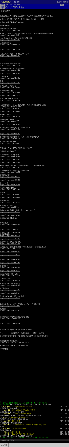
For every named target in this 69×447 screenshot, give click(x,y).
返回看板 (4, 445)
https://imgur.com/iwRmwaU (10, 194)
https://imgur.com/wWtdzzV (10, 215)
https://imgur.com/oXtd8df (10, 30)
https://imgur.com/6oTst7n (10, 95)
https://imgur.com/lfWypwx (10, 267)
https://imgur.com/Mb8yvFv (10, 134)
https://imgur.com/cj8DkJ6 (10, 298)
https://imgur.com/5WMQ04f (10, 92)
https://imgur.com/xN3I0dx (10, 251)
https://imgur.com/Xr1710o (10, 244)
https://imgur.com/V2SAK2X (10, 280)
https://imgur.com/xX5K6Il (10, 138)
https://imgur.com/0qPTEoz (10, 162)
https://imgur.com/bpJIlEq (10, 259)
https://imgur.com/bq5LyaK (10, 73)
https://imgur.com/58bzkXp (10, 78)
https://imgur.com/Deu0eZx (10, 323)
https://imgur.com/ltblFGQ (10, 108)
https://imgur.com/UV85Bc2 (10, 271)
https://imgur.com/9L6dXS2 (10, 285)
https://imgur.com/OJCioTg (10, 248)
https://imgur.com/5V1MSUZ (10, 306)
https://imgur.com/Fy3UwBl (10, 185)
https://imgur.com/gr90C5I (10, 116)
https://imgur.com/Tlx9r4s (10, 212)
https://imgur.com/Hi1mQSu (10, 40)
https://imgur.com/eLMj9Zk (10, 49)
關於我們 (66, 2)
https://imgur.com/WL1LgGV (10, 83)
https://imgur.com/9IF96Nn (10, 263)
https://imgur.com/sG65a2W (10, 202)
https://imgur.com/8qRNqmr (10, 293)
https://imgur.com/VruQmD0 (10, 197)
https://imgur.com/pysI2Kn (10, 290)
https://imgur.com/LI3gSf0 (10, 44)
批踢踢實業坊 (6, 2)
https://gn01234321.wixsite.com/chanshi (15, 342)
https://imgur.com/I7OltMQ (10, 310)
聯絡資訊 (59, 2)
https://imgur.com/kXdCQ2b (10, 156)
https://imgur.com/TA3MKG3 (10, 111)
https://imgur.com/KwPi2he (10, 129)
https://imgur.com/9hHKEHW (10, 35)
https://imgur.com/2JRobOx (10, 87)
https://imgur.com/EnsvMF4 (10, 189)
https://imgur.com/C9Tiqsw (10, 65)
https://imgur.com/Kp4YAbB (10, 56)
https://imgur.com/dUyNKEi (10, 70)
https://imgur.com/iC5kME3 (10, 180)
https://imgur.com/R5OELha (10, 159)
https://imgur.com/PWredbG (10, 167)
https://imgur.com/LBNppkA (10, 224)
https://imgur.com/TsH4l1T (10, 236)
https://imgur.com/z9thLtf (10, 275)
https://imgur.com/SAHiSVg (10, 100)
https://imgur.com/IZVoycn (10, 207)
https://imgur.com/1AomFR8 (10, 172)
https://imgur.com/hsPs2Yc (10, 229)
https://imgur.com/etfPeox (10, 177)
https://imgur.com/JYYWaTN (10, 121)
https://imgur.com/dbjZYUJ (10, 124)
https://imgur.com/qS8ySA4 (10, 318)
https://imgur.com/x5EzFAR (10, 232)
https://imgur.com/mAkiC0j (10, 239)
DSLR (17, 2)
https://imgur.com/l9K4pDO (10, 143)
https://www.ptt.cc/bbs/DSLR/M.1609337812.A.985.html (31, 404)
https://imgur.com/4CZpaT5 (10, 255)
